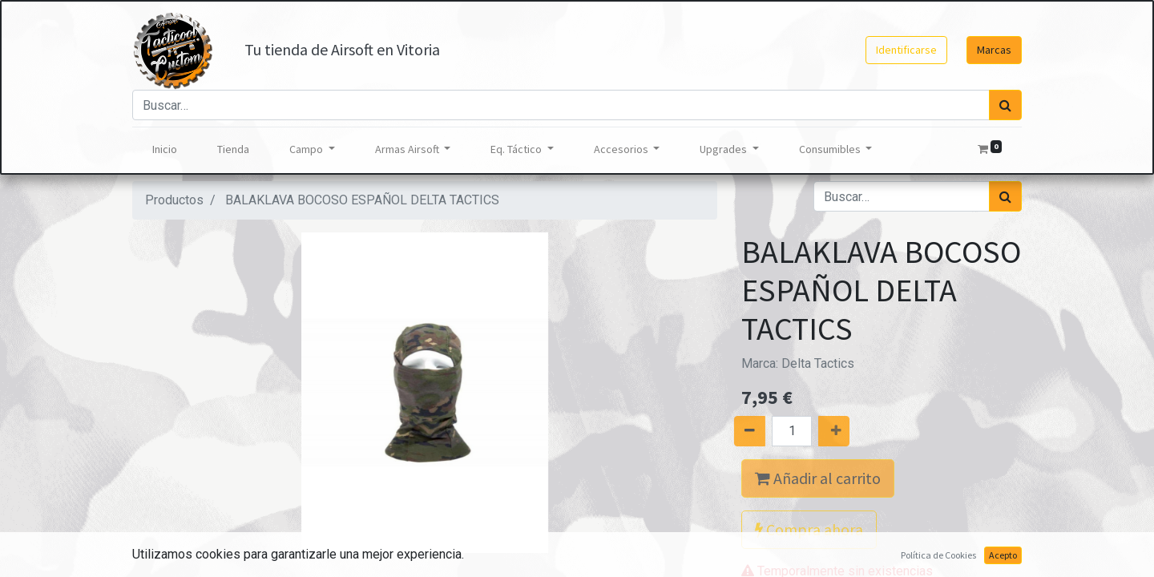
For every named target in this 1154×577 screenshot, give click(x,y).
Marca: (797, 363)
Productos (174, 200)
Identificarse (906, 49)
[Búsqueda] (1005, 105)
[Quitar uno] (731, 431)
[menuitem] (164, 149)
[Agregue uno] (851, 431)
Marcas (994, 49)
